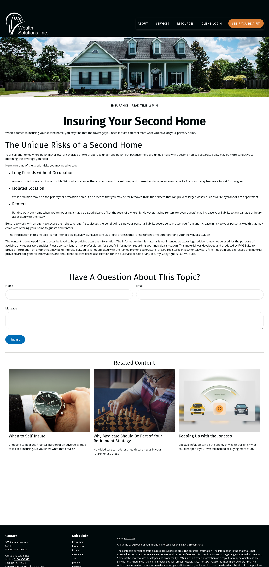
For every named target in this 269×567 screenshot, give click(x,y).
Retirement (78, 531)
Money (76, 552)
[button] (143, 13)
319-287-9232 (21, 545)
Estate (75, 540)
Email (139, 275)
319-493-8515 (22, 549)
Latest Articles (80, 560)
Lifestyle (76, 556)
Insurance (77, 544)
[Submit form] (15, 329)
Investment (78, 535)
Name (9, 275)
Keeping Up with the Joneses (205, 425)
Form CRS (129, 528)
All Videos (77, 564)
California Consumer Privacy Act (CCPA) (230, 564)
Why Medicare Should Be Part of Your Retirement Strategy (128, 428)
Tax (74, 548)
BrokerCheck (196, 534)
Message (11, 298)
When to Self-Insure (27, 425)
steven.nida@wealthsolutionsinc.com (25, 556)
